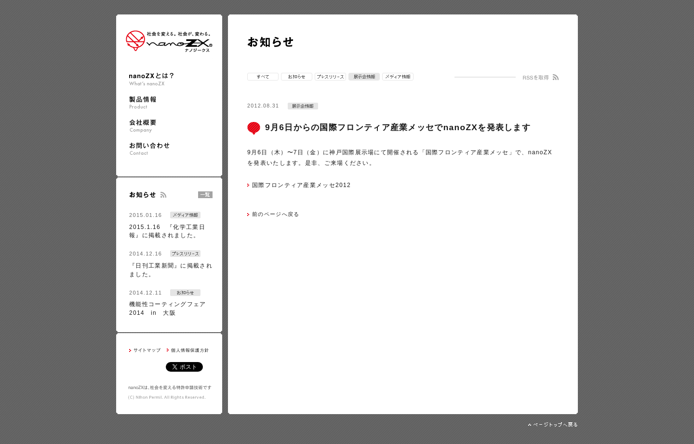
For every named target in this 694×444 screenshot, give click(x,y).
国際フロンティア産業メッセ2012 (301, 185)
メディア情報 (398, 77)
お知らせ (296, 77)
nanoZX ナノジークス (169, 41)
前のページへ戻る (275, 214)
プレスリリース (330, 77)
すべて (263, 77)
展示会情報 (364, 77)
